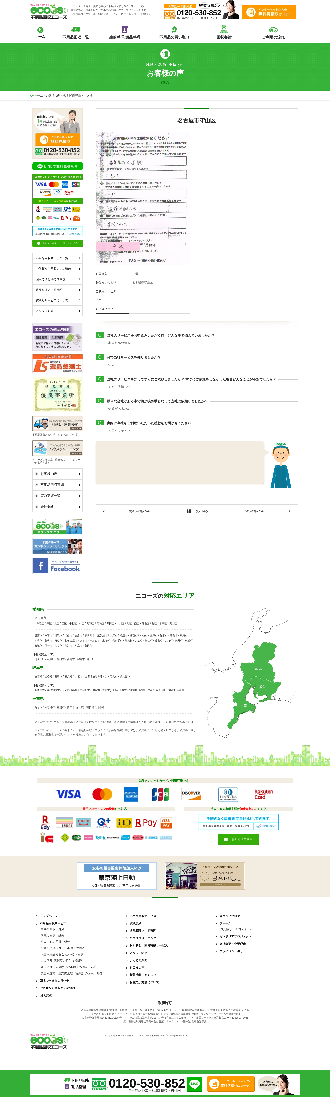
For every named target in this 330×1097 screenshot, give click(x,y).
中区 (81, 623)
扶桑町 (179, 640)
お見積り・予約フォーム (236, 929)
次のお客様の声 (253, 511)
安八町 (68, 676)
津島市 (174, 635)
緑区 (154, 623)
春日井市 (90, 635)
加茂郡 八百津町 (157, 690)
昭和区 (90, 623)
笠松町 (48, 676)
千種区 (40, 623)
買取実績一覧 (56, 496)
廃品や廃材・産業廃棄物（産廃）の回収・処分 (71, 973)
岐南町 (38, 676)
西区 (64, 623)
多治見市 (125, 676)
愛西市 (38, 635)
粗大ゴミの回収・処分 (55, 941)
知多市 (164, 635)
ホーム (36, 95)
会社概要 (56, 507)
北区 (56, 623)
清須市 (123, 635)
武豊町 (51, 659)
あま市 (83, 640)
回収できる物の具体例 (58, 279)
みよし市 (95, 640)
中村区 (73, 623)
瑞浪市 (96, 690)
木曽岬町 (50, 707)
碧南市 (81, 659)
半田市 (61, 659)
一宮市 (48, 635)
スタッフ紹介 (58, 310)
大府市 (113, 635)
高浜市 (68, 645)
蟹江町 (149, 640)
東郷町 (106, 640)
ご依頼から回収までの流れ (58, 268)
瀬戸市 (153, 635)
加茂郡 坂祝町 (176, 690)
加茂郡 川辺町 (137, 690)
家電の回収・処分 (52, 935)
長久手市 (117, 640)
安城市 (38, 645)
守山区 (145, 623)
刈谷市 (58, 645)
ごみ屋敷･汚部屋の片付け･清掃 (61, 960)
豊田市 (88, 645)
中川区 (120, 623)
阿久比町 (40, 659)
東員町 (61, 707)
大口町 (169, 640)
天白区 (173, 623)
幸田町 (91, 659)
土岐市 (123, 690)
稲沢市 (58, 635)
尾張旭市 (102, 635)
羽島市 (58, 676)
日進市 (58, 640)
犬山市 (68, 635)
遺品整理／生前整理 (58, 289)
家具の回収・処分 (52, 929)
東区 (49, 623)
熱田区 (110, 623)
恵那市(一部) (109, 690)
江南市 (133, 635)
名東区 (163, 623)
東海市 (184, 635)
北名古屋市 (71, 640)
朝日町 (90, 707)
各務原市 (40, 690)
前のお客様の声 (139, 511)
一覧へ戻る (196, 512)
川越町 (100, 707)
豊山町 (158, 640)
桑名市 (38, 707)
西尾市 (71, 659)
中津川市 (85, 690)
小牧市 (144, 635)
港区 (129, 623)
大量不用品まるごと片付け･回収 (62, 954)
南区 (136, 623)
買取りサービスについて (58, 300)
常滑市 (38, 640)
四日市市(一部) (75, 707)
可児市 (113, 676)
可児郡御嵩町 (69, 690)
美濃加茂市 (53, 690)
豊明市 (48, 640)
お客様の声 (54, 95)
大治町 (138, 640)
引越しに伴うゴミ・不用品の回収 (63, 948)
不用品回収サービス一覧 (58, 258)
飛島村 (128, 640)
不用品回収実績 (56, 485)
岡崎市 (48, 645)
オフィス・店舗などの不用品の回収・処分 (69, 967)
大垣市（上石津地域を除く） (91, 676)
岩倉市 (78, 635)
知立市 (78, 645)
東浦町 (189, 640)
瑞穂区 (100, 623)
